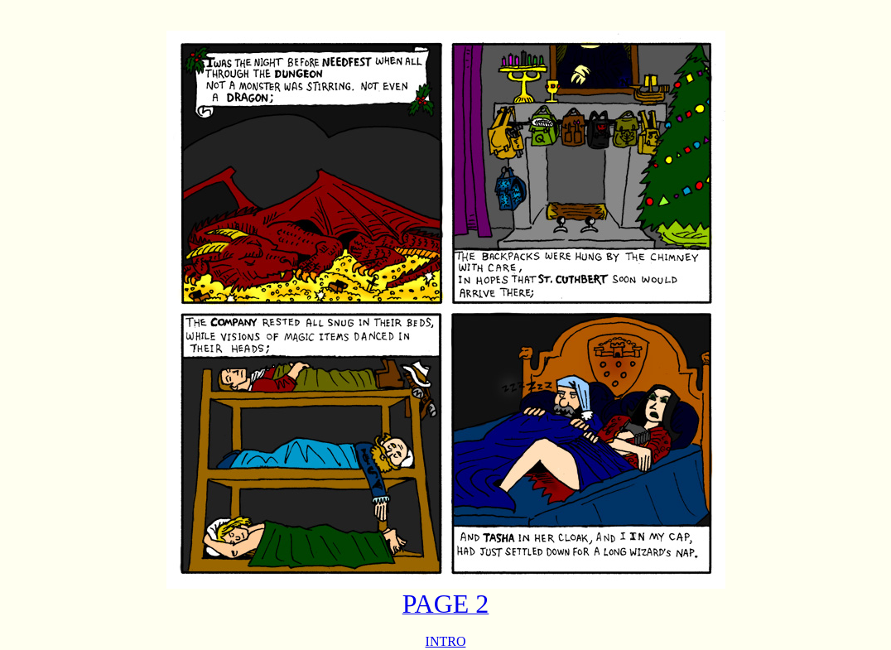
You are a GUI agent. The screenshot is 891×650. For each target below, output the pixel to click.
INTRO (446, 641)
